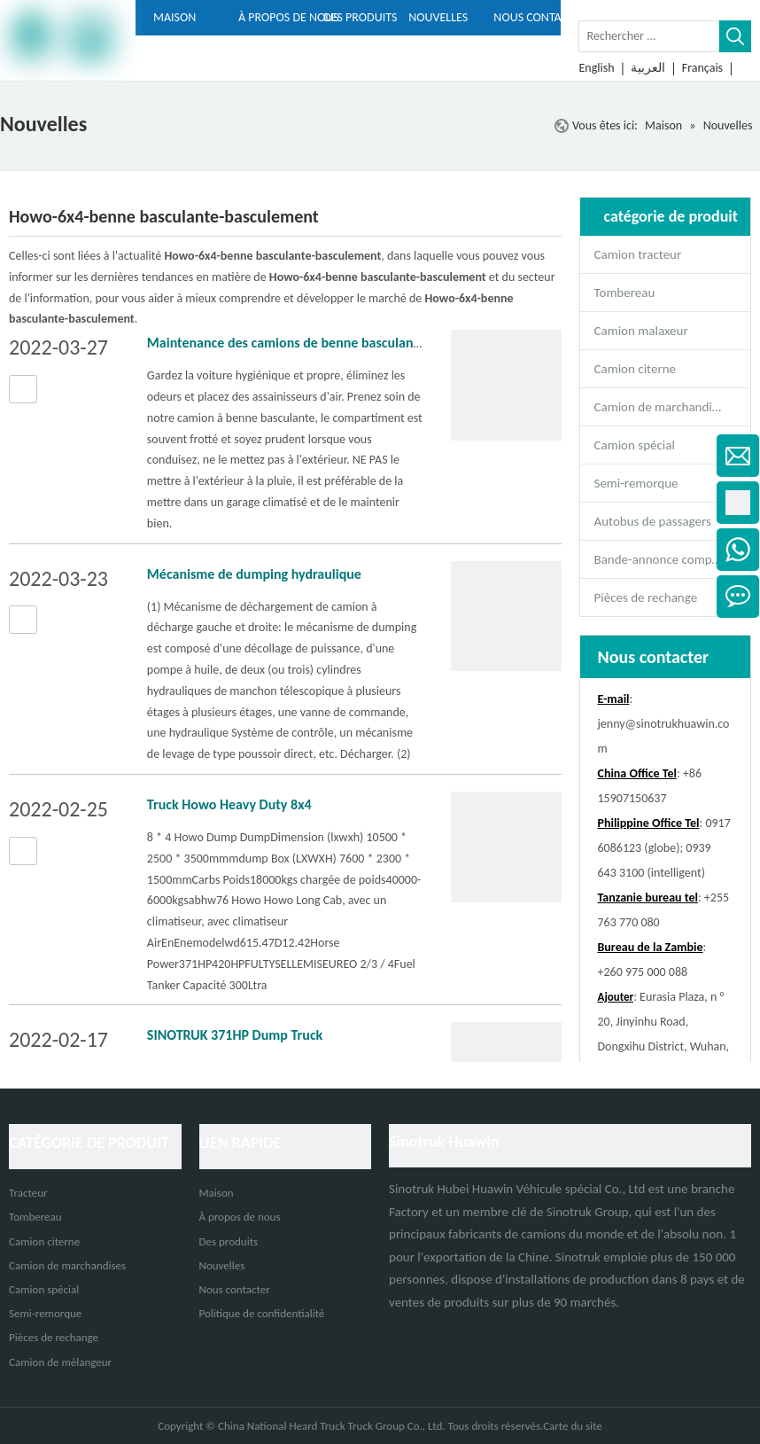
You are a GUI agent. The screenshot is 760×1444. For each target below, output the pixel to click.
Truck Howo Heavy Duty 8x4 (229, 804)
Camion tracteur (638, 254)
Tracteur (28, 1192)
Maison (216, 1192)
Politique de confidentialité (262, 1313)
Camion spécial (634, 445)
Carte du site (572, 1425)
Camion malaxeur (641, 331)
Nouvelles (222, 1265)
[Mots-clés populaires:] (735, 36)
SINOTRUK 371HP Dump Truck (234, 1034)
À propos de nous (240, 1216)
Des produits (229, 1241)
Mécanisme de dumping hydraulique (254, 574)
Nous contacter (234, 1289)
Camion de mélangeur (60, 1362)
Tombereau (624, 293)
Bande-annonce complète (663, 559)
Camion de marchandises (662, 407)
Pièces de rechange (646, 597)
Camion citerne (635, 369)
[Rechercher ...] (648, 36)
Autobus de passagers (652, 521)
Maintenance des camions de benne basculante (286, 342)
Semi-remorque (636, 483)
